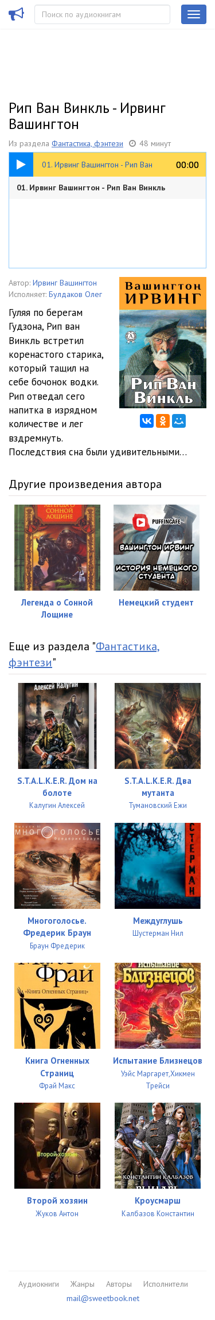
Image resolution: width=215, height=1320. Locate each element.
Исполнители (165, 1284)
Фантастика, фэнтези (87, 143)
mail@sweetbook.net (103, 1298)
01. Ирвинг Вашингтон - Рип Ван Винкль (91, 187)
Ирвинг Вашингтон (65, 283)
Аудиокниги (38, 1284)
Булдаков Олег (75, 294)
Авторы (119, 1284)
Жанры (83, 1284)
